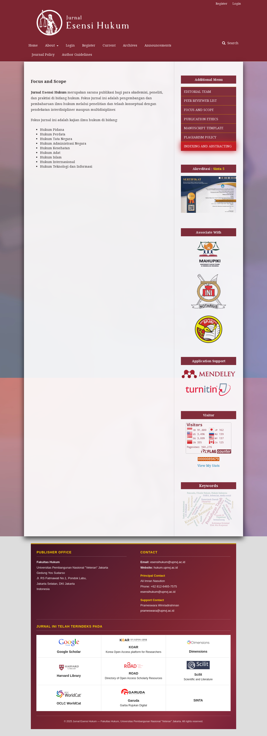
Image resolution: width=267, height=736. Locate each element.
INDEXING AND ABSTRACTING (208, 146)
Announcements (158, 45)
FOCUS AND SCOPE (199, 110)
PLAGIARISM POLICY (200, 137)
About (50, 45)
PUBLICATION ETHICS (201, 119)
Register (88, 45)
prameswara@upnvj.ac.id (157, 610)
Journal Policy (43, 54)
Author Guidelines (77, 54)
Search (232, 43)
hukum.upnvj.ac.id (166, 567)
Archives (130, 45)
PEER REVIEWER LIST (200, 100)
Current (109, 45)
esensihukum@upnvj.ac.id (167, 562)
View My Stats (208, 465)
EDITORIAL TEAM (197, 91)
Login (70, 45)
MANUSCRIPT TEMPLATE (203, 128)
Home (33, 45)
